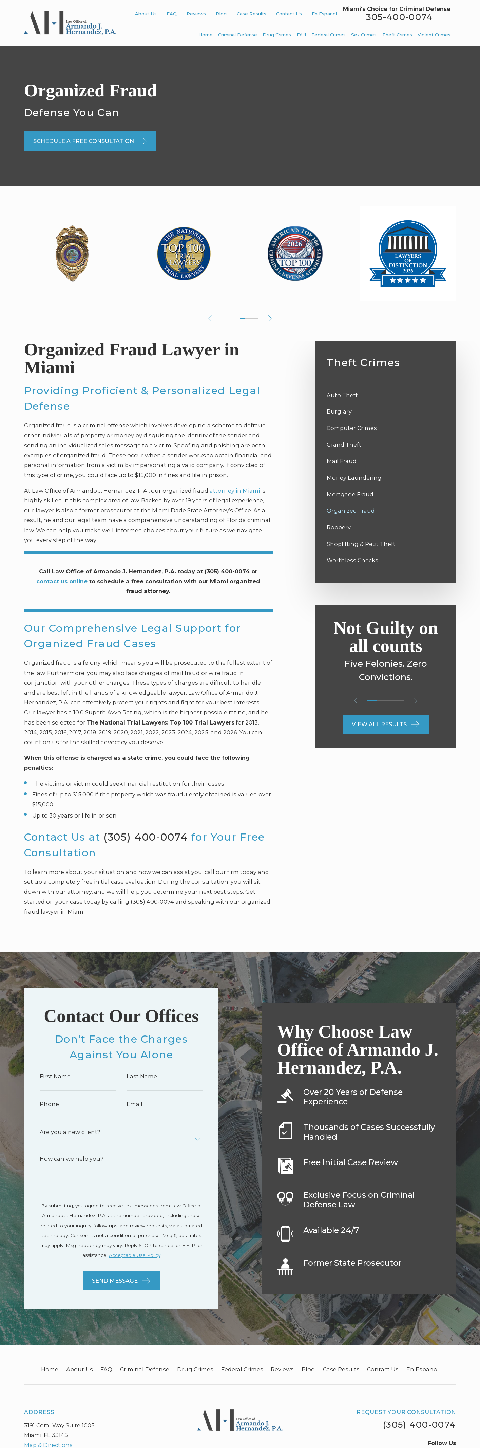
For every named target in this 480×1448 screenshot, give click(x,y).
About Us (146, 13)
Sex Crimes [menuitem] (364, 34)
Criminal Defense (144, 1369)
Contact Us (289, 13)
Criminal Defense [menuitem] (237, 34)
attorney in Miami (235, 490)
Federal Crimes (242, 1369)
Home (49, 1369)
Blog (221, 13)
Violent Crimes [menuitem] (434, 34)
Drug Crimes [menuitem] (277, 34)
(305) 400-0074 (145, 837)
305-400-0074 (399, 17)
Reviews (196, 13)
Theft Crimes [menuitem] (397, 34)
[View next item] (270, 318)
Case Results (251, 13)
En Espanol (324, 13)
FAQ (172, 13)
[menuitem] (386, 395)
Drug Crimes (195, 1369)
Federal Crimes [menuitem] (328, 34)
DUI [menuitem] (301, 34)
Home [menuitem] (205, 34)
